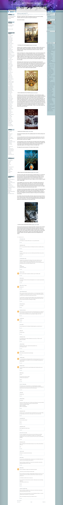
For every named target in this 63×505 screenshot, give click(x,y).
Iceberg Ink (49, 68)
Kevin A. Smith (22, 384)
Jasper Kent (9, 73)
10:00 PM (21, 248)
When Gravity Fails (50, 110)
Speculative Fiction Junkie (51, 83)
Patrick (21, 457)
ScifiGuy (49, 81)
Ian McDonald (10, 83)
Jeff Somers (9, 109)
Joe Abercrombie (10, 35)
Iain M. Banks (10, 41)
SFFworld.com (10, 181)
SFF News (9, 164)
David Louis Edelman (11, 56)
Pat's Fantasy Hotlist (31, 3)
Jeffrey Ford (10, 60)
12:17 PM (21, 381)
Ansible (9, 162)
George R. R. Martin (11, 81)
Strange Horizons (10, 169)
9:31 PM (21, 242)
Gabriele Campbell (22, 488)
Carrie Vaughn (10, 116)
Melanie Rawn (10, 97)
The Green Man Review (51, 96)
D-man (21, 324)
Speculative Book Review (51, 82)
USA (33, 45)
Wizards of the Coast (11, 154)
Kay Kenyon (10, 74)
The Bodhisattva (50, 91)
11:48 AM (21, 370)
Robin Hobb (10, 67)
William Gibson (10, 64)
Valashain (21, 357)
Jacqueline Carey (10, 49)
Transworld (9, 153)
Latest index (49, 16)
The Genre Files (50, 95)
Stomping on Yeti (50, 89)
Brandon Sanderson (10, 101)
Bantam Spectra (10, 133)
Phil (20, 251)
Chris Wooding (10, 124)
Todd (20, 392)
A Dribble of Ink (50, 44)
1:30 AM (21, 439)
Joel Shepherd (10, 106)
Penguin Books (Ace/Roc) (11, 141)
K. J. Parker (9, 93)
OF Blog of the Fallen (51, 71)
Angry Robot (10, 131)
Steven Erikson (10, 57)
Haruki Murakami (10, 89)
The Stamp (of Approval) (51, 106)
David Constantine (10, 51)
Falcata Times (49, 54)
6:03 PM (21, 408)
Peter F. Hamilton (10, 65)
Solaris (9, 147)
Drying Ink (49, 53)
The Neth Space (50, 99)
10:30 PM (21, 269)
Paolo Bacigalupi (10, 40)
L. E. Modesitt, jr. (10, 85)
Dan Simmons (10, 107)
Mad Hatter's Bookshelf (23, 267)
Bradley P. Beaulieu (10, 43)
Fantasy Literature (50, 58)
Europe (35, 45)
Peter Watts (9, 117)
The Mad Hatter (22, 258)
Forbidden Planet (50, 61)
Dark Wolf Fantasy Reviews (51, 49)
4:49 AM (21, 307)
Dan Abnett (9, 36)
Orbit (9, 139)
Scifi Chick (49, 80)
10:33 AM (21, 354)
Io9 (8, 165)
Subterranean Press (10, 148)
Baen (9, 132)
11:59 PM (21, 301)
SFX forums (10, 189)
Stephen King (10, 75)
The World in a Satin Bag (51, 108)
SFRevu (9, 170)
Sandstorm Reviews (50, 79)
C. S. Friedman (10, 61)
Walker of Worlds (50, 109)
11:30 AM (21, 448)
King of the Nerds (50, 69)
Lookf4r (21, 318)
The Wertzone (49, 107)
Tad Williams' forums (11, 193)
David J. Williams (10, 121)
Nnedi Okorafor (10, 92)
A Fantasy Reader (50, 45)
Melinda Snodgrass (10, 108)
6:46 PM (21, 415)
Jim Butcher (9, 48)
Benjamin (21, 365)
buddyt (21, 467)
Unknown (21, 351)
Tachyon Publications (11, 149)
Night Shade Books (10, 138)
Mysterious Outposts (50, 70)
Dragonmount (10, 184)
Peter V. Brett (10, 44)
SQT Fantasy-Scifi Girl (51, 87)
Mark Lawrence (10, 77)
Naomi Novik (10, 91)
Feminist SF (49, 60)
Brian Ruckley (10, 100)
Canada (31, 45)
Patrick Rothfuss (10, 99)
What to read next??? (22, 13)
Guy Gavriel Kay (10, 72)
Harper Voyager (10, 137)
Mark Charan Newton (11, 90)
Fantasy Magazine (50, 59)
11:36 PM (21, 282)
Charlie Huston (10, 69)
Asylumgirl (21, 418)
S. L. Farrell (9, 58)
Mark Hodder (10, 68)
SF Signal (9, 161)
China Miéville (10, 84)
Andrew (21, 451)
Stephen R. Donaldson (11, 52)
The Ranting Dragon (50, 101)
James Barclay (10, 42)
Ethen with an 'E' (22, 285)
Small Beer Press (10, 146)
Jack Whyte (9, 123)
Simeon (21, 278)
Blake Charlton (10, 50)
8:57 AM (21, 334)
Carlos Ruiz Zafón (10, 125)
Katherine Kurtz (10, 76)
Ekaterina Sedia (10, 105)
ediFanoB (21, 398)
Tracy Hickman (10, 66)
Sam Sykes (9, 113)
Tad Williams (10, 122)
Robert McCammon (11, 82)
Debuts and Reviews (50, 52)
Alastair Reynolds (10, 98)
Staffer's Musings (50, 88)
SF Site (9, 163)
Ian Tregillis (9, 115)
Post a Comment (19, 500)
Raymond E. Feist (10, 59)
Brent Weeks (10, 118)
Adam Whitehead (22, 291)
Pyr (8, 145)
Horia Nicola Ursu (22, 432)
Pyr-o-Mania (49, 74)
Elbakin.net (9, 190)
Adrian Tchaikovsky (11, 114)
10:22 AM (21, 348)
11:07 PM (21, 275)
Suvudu (9, 172)
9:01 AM (21, 341)
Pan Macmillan (10, 140)
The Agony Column (50, 90)
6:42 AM (21, 315)
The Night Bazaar (50, 100)
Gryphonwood (10, 171)
